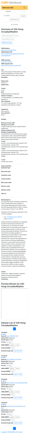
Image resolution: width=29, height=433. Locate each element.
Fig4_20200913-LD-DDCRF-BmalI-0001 (17, 383)
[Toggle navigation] (24, 7)
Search (23, 16)
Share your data (7, 8)
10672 (4, 381)
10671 (4, 357)
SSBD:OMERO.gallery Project (10, 35)
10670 (4, 334)
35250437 (10, 219)
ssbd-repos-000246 (6, 62)
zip (12, 348)
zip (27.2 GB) (18, 397)
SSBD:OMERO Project (8, 39)
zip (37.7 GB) (18, 374)
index (17, 345)
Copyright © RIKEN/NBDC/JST (9, 432)
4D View (9, 342)
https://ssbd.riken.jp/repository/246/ (11, 65)
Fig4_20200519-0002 (12, 336)
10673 (4, 404)
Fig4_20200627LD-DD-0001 (14, 359)
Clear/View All (14, 19)
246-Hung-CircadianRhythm (8, 50)
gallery (12, 345)
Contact (20, 432)
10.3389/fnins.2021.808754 (14, 217)
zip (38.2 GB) (18, 351)
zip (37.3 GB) (18, 423)
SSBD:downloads (7, 43)
